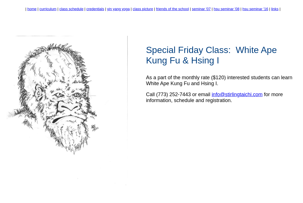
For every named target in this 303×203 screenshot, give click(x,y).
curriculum (47, 9)
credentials (95, 9)
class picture (143, 9)
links (274, 9)
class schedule (71, 9)
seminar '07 (201, 9)
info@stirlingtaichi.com (237, 94)
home (32, 9)
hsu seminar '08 (226, 9)
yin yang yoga (118, 9)
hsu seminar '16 (255, 9)
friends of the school (172, 9)
